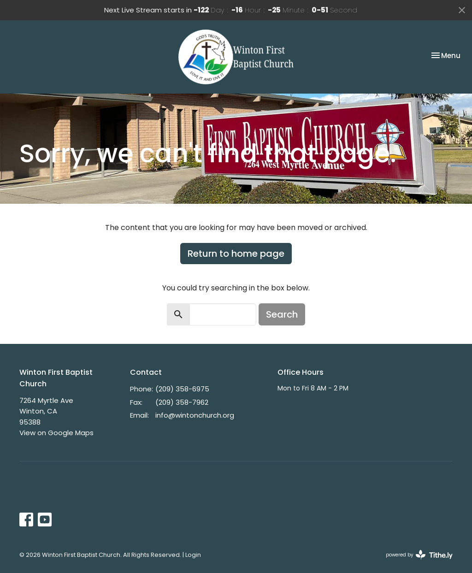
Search (282, 314)
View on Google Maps (56, 432)
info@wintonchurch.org (194, 415)
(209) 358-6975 (182, 389)
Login (193, 554)
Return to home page (236, 253)
